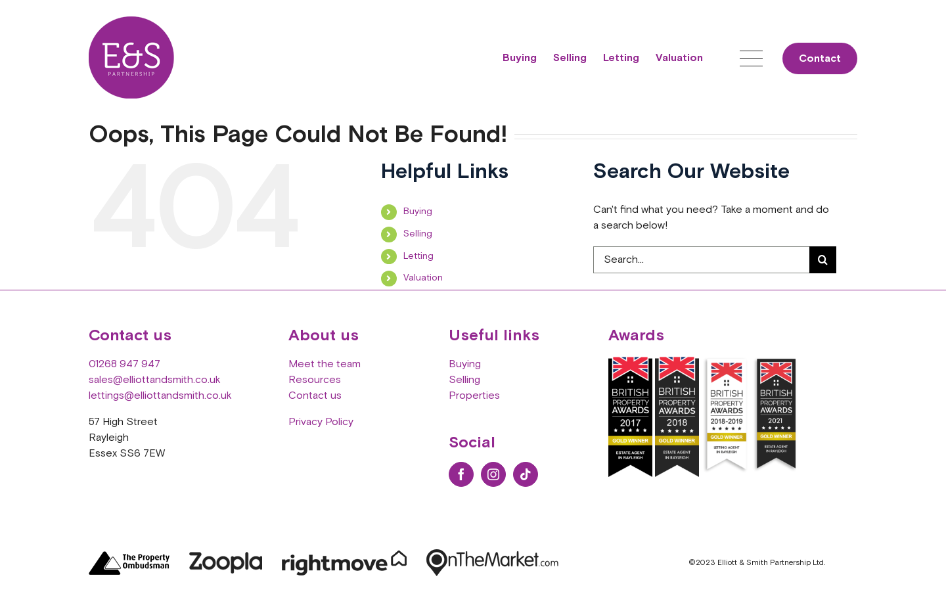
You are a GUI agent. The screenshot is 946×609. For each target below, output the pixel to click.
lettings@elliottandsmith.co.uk (160, 395)
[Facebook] (461, 474)
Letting (418, 256)
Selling (417, 233)
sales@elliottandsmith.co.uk (155, 379)
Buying (417, 211)
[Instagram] (493, 474)
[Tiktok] (525, 474)
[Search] (822, 259)
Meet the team (324, 364)
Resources (314, 379)
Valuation (423, 277)
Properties (474, 395)
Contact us (315, 395)
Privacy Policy (320, 422)
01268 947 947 (124, 364)
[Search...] (701, 259)
